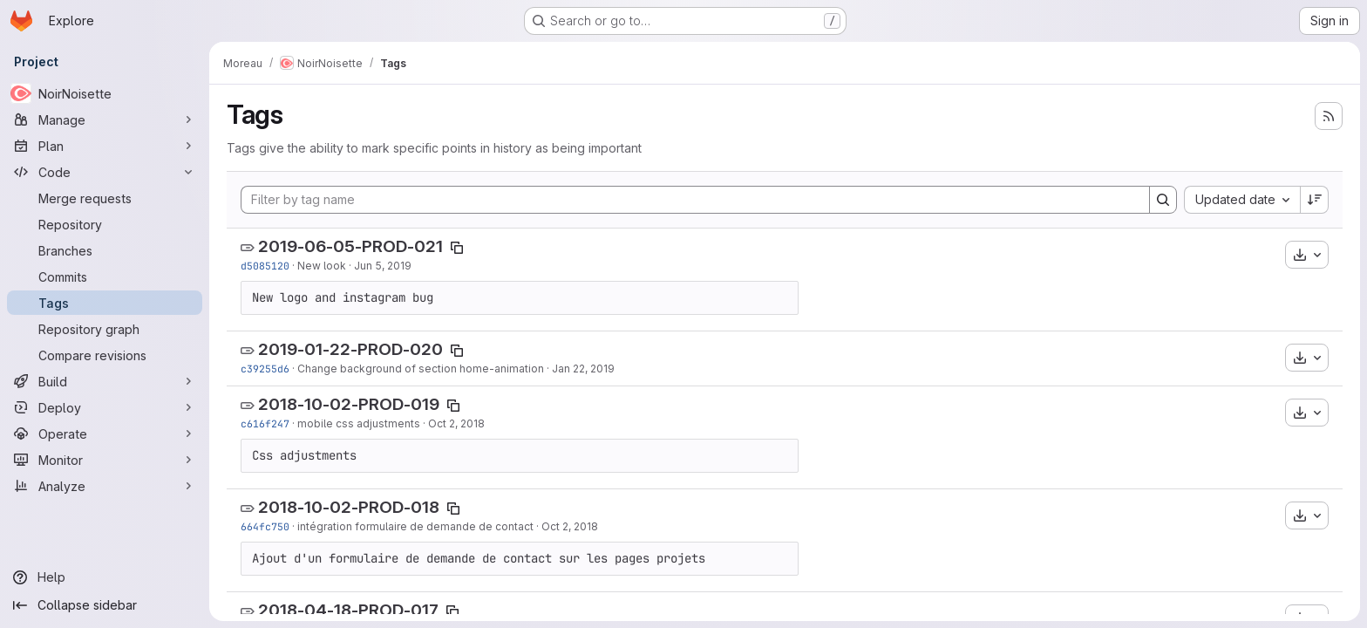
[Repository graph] (104, 329)
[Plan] (104, 145)
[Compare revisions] (104, 355)
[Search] (1163, 200)
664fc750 (265, 526)
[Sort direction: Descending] (1315, 200)
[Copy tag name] (456, 247)
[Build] (104, 381)
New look (321, 265)
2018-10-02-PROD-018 (348, 507)
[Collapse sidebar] (104, 605)
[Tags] (104, 302)
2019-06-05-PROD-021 (350, 246)
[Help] (104, 577)
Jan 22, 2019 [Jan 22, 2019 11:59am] (583, 368)
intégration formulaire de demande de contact (415, 526)
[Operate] (104, 433)
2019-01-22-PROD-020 (350, 349)
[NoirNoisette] (104, 93)
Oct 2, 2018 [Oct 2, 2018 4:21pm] (456, 423)
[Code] (104, 172)
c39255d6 (265, 368)
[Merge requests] (104, 198)
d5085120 (265, 265)
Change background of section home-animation (420, 368)
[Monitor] (104, 459)
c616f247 (265, 423)
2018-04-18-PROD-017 (348, 610)
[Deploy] (104, 407)
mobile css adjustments (358, 423)
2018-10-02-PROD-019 (348, 404)
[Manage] (104, 119)
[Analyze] (104, 486)
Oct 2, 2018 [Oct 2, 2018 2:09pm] (569, 526)
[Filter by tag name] (695, 200)
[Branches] (104, 250)
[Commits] (104, 276)
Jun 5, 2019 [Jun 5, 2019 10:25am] (382, 265)
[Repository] (104, 224)
